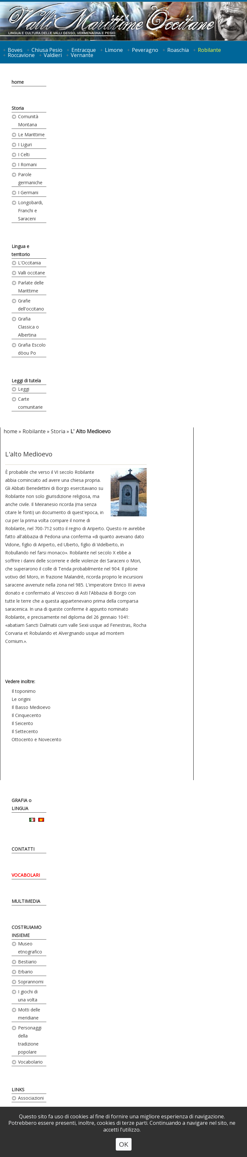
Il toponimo (24, 691)
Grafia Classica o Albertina (28, 327)
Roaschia (178, 49)
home (18, 82)
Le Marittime (31, 134)
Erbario (25, 972)
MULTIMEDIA (26, 901)
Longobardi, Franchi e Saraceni (30, 210)
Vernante (82, 55)
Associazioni (31, 1098)
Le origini (21, 699)
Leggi (23, 389)
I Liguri (25, 144)
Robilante (209, 49)
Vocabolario (30, 1062)
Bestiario (27, 962)
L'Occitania (29, 263)
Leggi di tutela (26, 381)
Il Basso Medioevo (31, 707)
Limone (114, 49)
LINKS (18, 1089)
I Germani (28, 192)
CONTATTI (23, 849)
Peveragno (145, 49)
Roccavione (21, 55)
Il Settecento (25, 731)
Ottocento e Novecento (36, 739)
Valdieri (53, 55)
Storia (18, 108)
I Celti (24, 154)
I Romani (27, 164)
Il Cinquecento (26, 715)
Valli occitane (31, 273)
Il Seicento (22, 723)
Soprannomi (30, 982)
